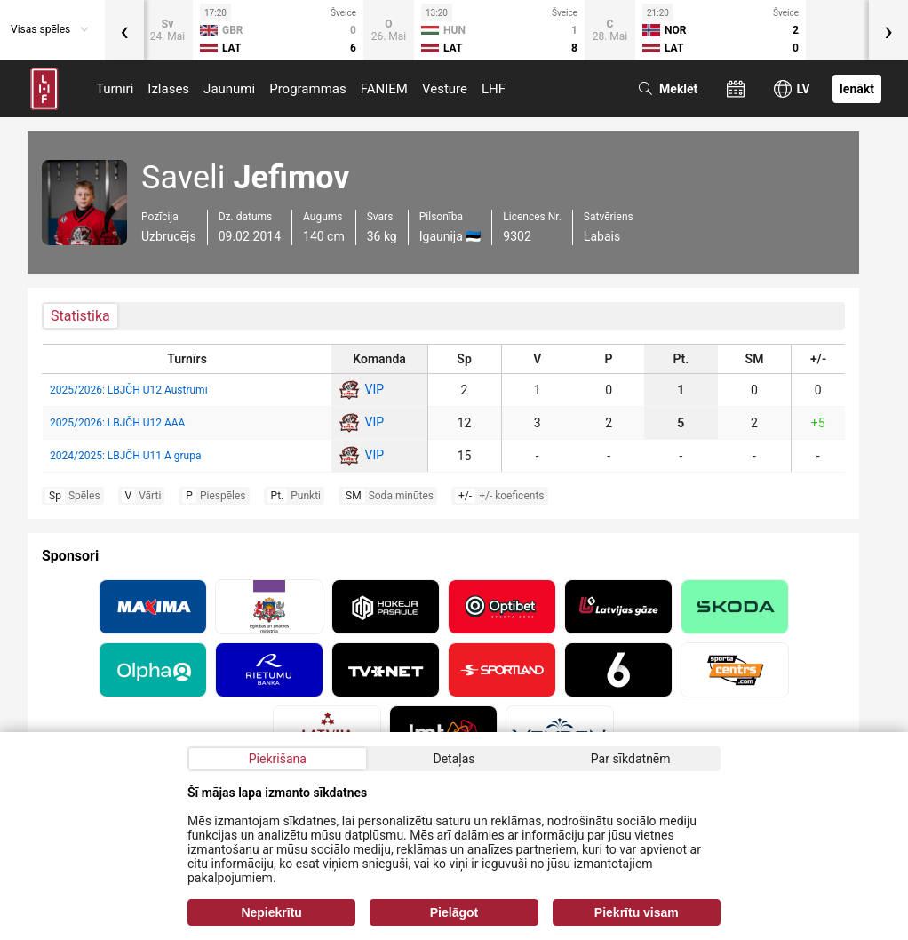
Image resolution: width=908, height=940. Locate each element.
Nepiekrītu (271, 912)
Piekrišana (278, 759)
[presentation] (124, 30)
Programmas (307, 89)
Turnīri (114, 89)
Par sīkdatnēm (631, 759)
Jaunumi (229, 89)
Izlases (168, 89)
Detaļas (453, 759)
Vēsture (444, 89)
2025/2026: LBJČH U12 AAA (117, 423)
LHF (494, 89)
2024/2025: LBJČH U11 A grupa (125, 456)
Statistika (80, 315)
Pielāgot (454, 912)
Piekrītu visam (636, 912)
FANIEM (384, 89)
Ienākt (857, 89)
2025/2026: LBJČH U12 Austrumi (129, 390)
